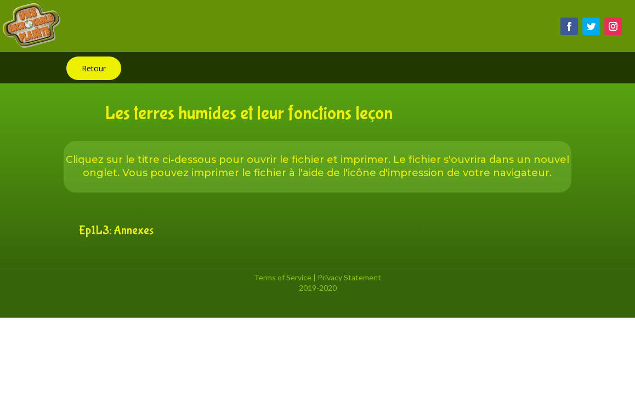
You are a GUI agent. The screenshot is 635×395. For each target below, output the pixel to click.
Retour (94, 68)
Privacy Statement (349, 277)
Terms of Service (282, 277)
